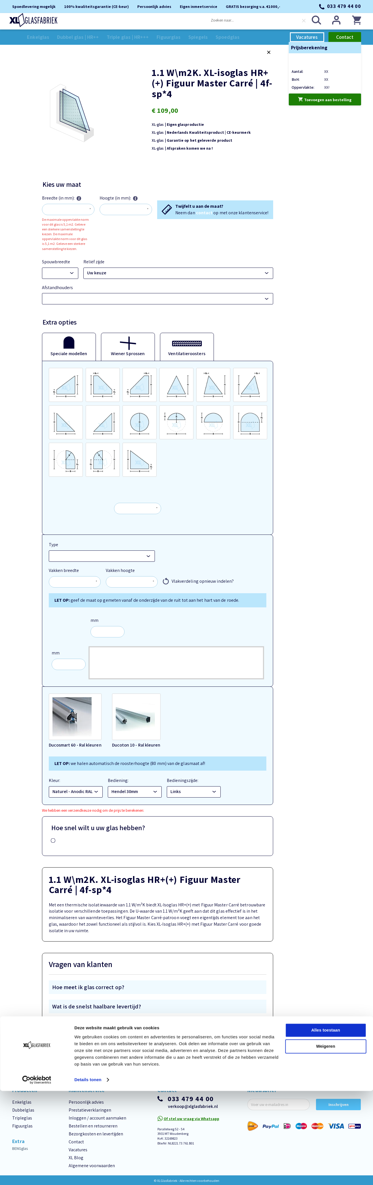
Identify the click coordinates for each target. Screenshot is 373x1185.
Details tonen (87, 1173)
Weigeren (325, 1140)
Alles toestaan (325, 1124)
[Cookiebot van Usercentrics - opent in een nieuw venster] (37, 1174)
